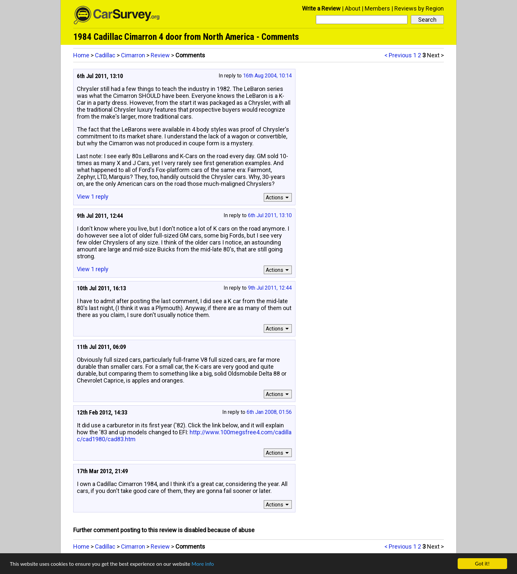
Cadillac (105, 55)
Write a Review (321, 8)
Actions (278, 197)
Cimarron (133, 55)
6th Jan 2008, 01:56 (269, 412)
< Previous (398, 55)
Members (377, 8)
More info (203, 563)
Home (81, 55)
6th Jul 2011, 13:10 (270, 215)
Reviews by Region (419, 8)
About (352, 8)
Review (160, 55)
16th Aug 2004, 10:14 (267, 75)
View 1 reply (92, 196)
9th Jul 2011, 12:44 (270, 288)
